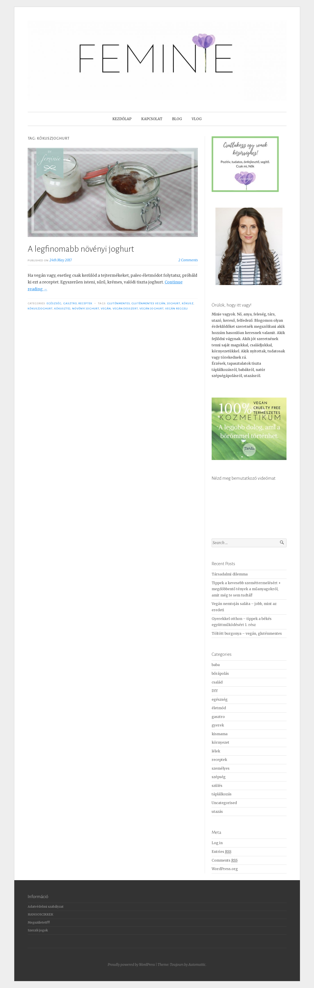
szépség (218, 777)
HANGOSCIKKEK (40, 914)
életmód (219, 708)
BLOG (177, 119)
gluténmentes (118, 303)
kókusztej (62, 308)
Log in (217, 843)
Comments (225, 860)
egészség (54, 303)
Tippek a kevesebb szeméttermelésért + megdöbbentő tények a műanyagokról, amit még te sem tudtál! (246, 589)
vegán (106, 308)
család (217, 682)
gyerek (218, 725)
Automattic (197, 964)
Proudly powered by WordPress (131, 964)
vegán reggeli (176, 308)
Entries (221, 852)
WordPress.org (225, 869)
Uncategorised (224, 803)
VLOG (197, 119)
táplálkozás (222, 794)
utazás (217, 811)
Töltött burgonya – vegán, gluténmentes (247, 633)
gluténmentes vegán (148, 303)
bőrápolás (220, 673)
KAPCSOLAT (151, 119)
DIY (215, 691)
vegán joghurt (151, 308)
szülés (217, 786)
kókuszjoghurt (40, 308)
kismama (220, 734)
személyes (221, 768)
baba (216, 665)
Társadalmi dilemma (230, 574)
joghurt (173, 303)
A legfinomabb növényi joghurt (81, 249)
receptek (85, 303)
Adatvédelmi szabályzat (45, 907)
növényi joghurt (85, 308)
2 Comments (188, 260)
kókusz (188, 303)
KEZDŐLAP (121, 119)
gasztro (70, 303)
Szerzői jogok (38, 930)
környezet (220, 742)
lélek (216, 751)
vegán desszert (125, 308)
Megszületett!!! (39, 922)
